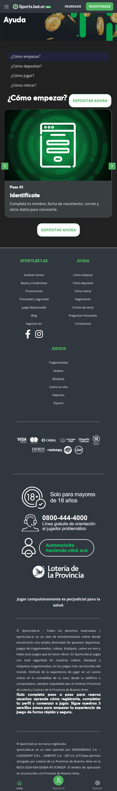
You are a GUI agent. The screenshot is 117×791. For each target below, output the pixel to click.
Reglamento (83, 299)
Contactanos (83, 324)
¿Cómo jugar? (22, 75)
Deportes (59, 395)
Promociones (33, 291)
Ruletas (58, 371)
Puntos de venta (83, 307)
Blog (34, 316)
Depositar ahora (90, 100)
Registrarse (100, 6)
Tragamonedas (58, 363)
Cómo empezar (83, 275)
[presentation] (4, 166)
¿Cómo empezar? (26, 56)
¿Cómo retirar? (23, 85)
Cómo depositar (83, 283)
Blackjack (58, 379)
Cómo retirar (83, 291)
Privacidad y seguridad (34, 299)
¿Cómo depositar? (26, 66)
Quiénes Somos (34, 275)
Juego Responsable (34, 307)
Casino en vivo (58, 387)
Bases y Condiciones (34, 283)
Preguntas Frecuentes (83, 316)
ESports (58, 403)
